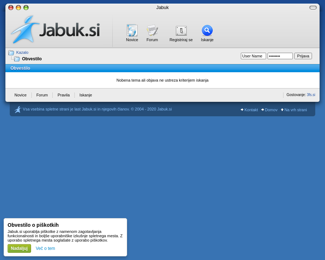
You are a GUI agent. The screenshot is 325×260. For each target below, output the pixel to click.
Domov (269, 110)
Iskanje (207, 40)
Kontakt (249, 110)
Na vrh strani (294, 110)
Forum (152, 40)
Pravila (63, 95)
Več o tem (45, 248)
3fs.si (311, 95)
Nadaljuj (19, 248)
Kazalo (22, 52)
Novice (132, 40)
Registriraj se (180, 40)
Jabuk (162, 7)
